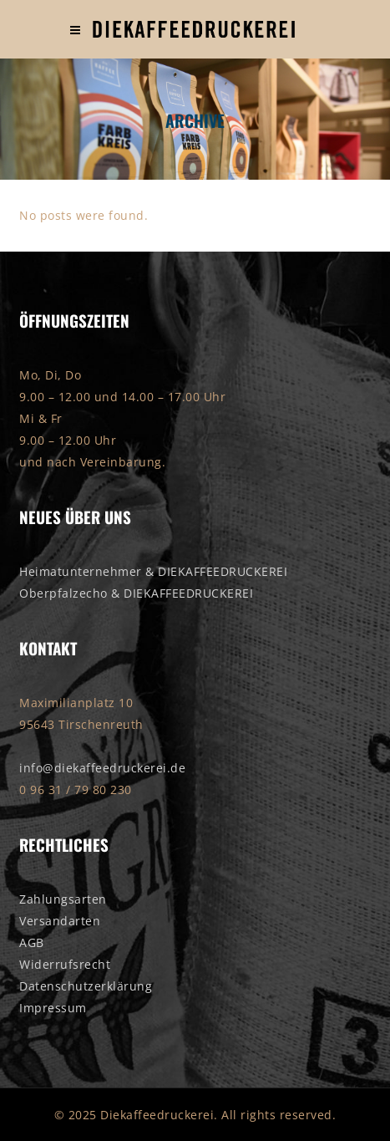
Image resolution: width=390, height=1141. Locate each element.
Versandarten (59, 921)
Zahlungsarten (63, 899)
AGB (31, 942)
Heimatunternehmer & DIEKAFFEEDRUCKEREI (153, 571)
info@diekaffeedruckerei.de (102, 768)
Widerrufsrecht (64, 964)
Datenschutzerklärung (85, 986)
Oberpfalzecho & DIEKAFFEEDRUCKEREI (136, 593)
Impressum (53, 1008)
